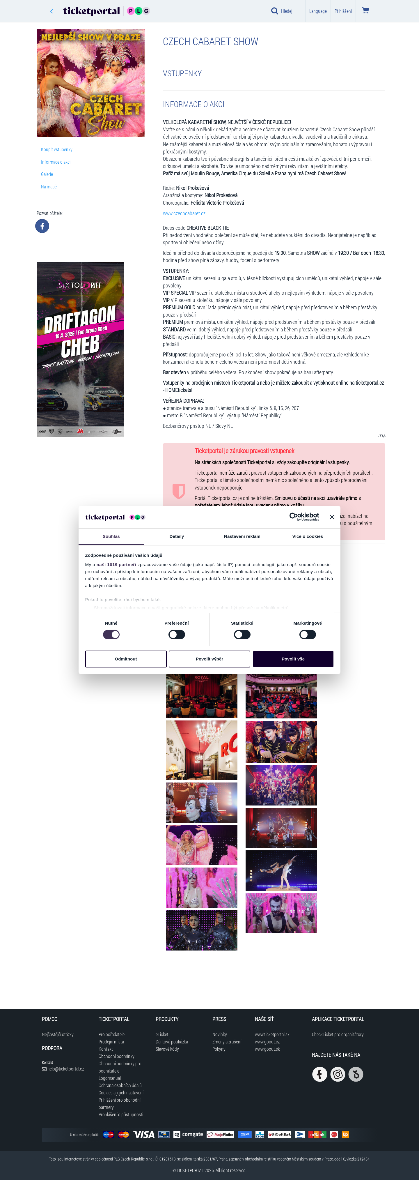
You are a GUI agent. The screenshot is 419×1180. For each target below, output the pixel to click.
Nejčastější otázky (58, 1034)
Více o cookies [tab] (307, 536)
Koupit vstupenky (56, 149)
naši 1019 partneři (116, 564)
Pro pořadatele (112, 1034)
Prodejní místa (111, 1041)
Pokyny (219, 1049)
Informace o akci (55, 162)
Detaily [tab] (177, 536)
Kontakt (106, 1049)
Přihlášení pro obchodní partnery (120, 1103)
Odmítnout (126, 658)
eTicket (162, 1034)
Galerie (47, 174)
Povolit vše (293, 658)
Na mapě (49, 186)
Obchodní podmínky (116, 1056)
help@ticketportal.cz (63, 1069)
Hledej (281, 11)
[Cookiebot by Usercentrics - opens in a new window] (293, 517)
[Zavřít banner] (332, 517)
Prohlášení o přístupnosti (121, 1114)
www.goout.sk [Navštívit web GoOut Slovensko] (267, 1049)
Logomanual (110, 1078)
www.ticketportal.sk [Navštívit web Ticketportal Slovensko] (272, 1034)
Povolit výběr (209, 658)
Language (318, 11)
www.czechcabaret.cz (184, 213)
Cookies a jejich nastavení (121, 1092)
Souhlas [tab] (111, 536)
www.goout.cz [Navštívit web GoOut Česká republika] (267, 1041)
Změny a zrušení (226, 1041)
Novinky (219, 1034)
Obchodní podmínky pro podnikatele (120, 1067)
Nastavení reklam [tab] (242, 536)
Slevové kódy (167, 1049)
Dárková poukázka (172, 1041)
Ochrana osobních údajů (120, 1085)
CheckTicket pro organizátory (338, 1034)
